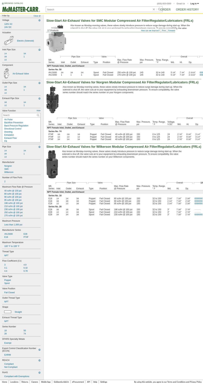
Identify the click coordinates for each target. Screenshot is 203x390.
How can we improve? (150, 30)
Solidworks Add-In (61, 382)
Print (164, 30)
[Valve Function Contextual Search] (21, 115)
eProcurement (78, 382)
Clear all (37, 16)
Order (166, 9)
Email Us (181, 3)
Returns (25, 382)
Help (95, 382)
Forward (171, 30)
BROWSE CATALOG (13, 3)
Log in (194, 3)
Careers (34, 382)
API (88, 382)
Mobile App (46, 382)
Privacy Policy (196, 382)
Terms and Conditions (176, 382)
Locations (14, 382)
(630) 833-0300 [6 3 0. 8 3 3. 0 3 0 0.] (164, 3)
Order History (187, 9)
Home (4, 382)
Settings (103, 382)
